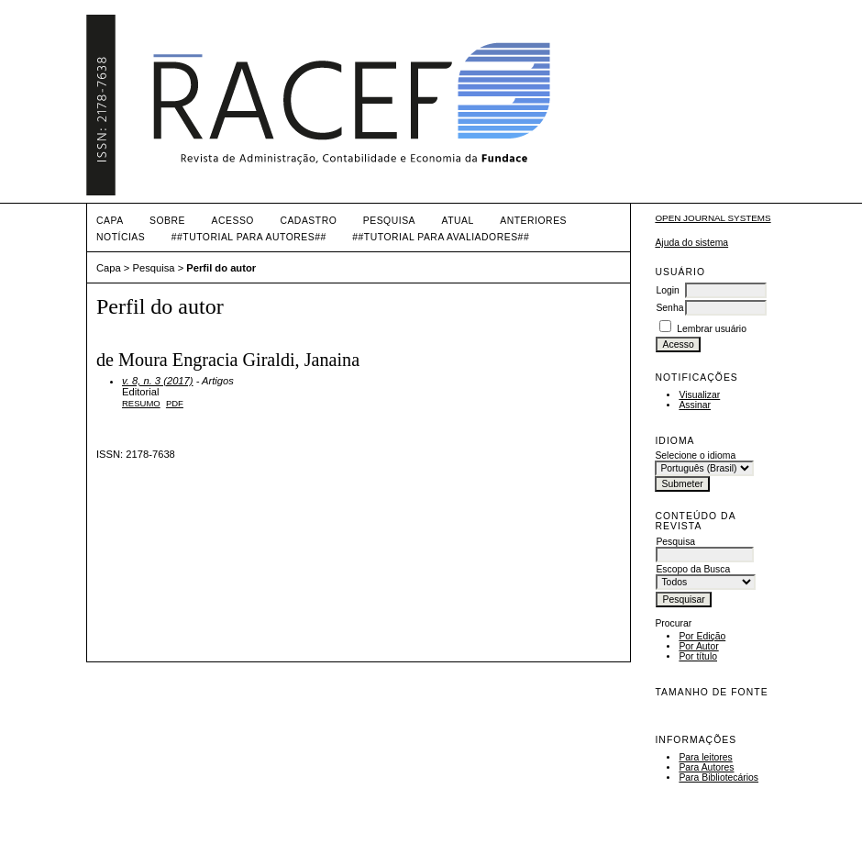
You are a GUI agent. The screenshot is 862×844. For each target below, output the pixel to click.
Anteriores (533, 221)
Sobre (167, 221)
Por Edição (702, 636)
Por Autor (698, 646)
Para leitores (705, 757)
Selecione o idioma (695, 455)
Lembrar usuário (711, 329)
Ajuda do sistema (691, 243)
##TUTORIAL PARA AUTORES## (248, 237)
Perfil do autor (221, 267)
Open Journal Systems (712, 218)
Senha (669, 308)
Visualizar (699, 395)
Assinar (695, 405)
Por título (698, 656)
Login (667, 290)
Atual (458, 221)
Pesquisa (389, 221)
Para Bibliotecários (718, 777)
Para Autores (706, 767)
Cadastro (308, 221)
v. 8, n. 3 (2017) (157, 380)
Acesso (233, 221)
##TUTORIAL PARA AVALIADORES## (440, 237)
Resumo (141, 403)
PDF (174, 403)
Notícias (120, 237)
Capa (110, 221)
